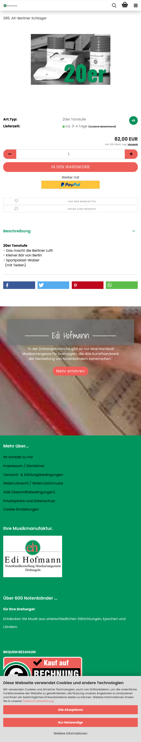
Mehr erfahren (70, 371)
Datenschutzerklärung (38, 701)
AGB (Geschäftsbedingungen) (29, 492)
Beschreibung (17, 231)
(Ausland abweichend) (102, 126)
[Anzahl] (70, 154)
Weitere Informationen (70, 733)
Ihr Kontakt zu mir (18, 457)
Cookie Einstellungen (21, 509)
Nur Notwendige (70, 722)
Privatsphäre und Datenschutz (29, 500)
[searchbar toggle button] (114, 5)
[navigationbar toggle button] (135, 5)
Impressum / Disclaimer (23, 465)
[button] (9, 154)
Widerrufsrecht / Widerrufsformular (33, 483)
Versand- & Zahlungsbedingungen (33, 474)
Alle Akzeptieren (70, 710)
